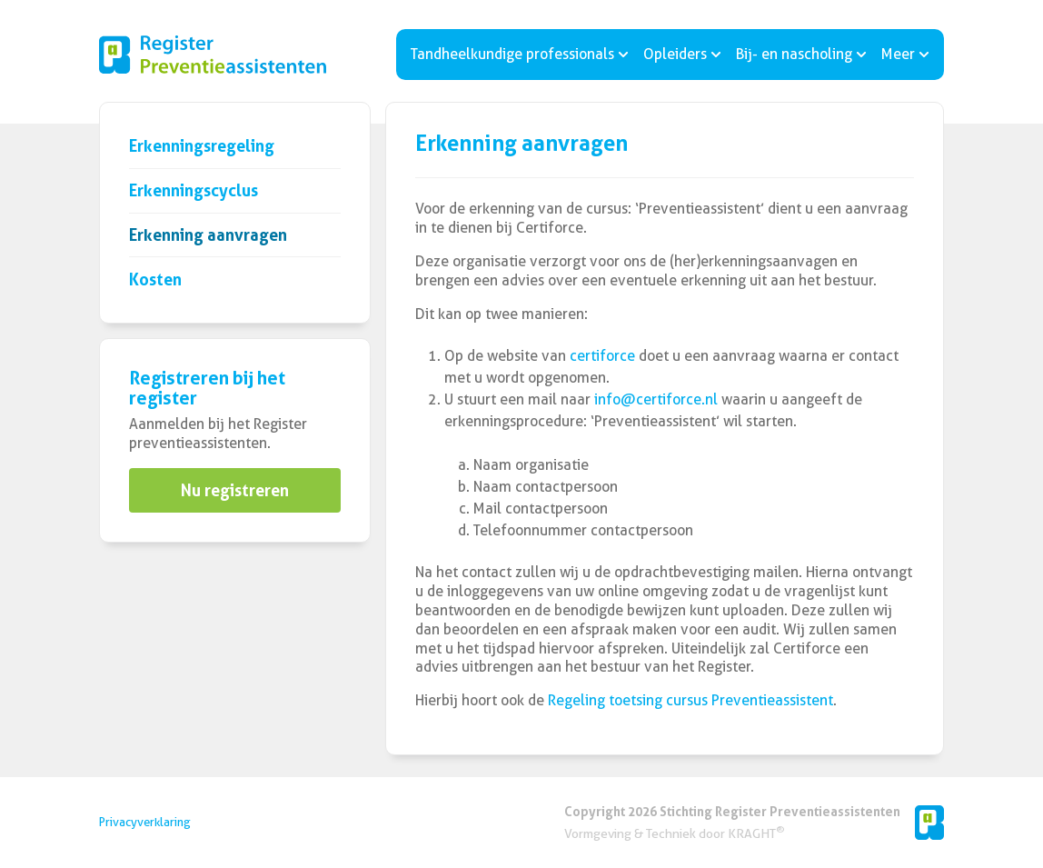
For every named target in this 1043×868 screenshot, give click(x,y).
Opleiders (682, 54)
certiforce (602, 355)
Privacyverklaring (145, 822)
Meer (905, 54)
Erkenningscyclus (193, 190)
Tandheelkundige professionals (520, 54)
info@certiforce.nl (656, 399)
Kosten (155, 279)
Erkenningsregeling (201, 145)
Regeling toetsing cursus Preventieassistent (690, 700)
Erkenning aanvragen (208, 234)
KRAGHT (756, 833)
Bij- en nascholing (801, 54)
